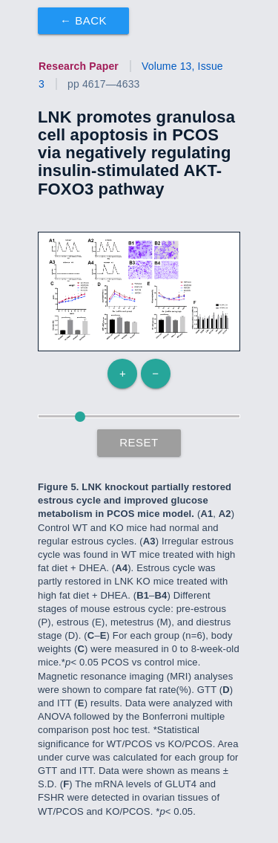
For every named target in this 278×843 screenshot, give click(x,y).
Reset (139, 442)
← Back (83, 20)
